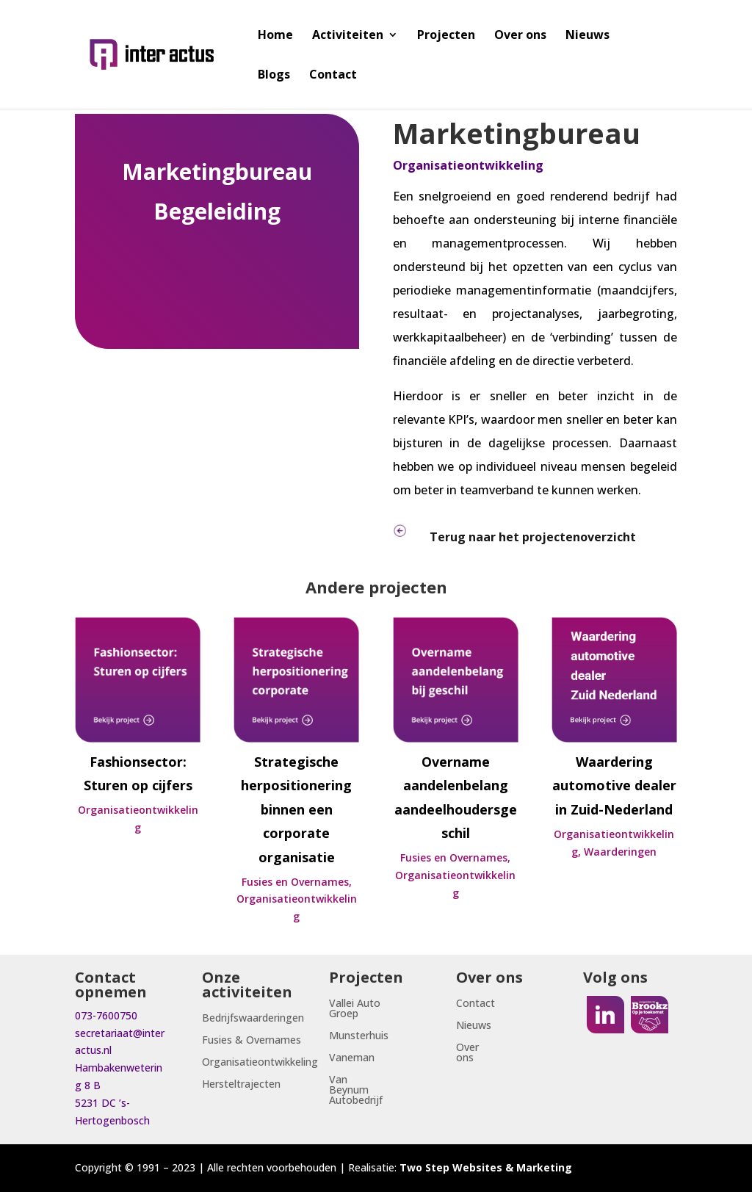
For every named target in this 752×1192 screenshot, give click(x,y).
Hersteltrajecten (241, 1085)
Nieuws (587, 36)
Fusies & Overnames (251, 1041)
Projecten (446, 36)
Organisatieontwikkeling (468, 165)
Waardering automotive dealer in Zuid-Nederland (614, 785)
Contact (333, 75)
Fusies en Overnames (295, 882)
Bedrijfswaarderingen (253, 1019)
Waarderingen (620, 852)
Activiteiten (347, 36)
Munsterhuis (358, 1036)
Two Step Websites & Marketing (486, 1167)
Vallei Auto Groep (354, 1009)
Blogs (274, 75)
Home (275, 36)
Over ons (520, 36)
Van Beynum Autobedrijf (356, 1090)
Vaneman (352, 1058)
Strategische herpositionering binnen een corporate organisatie (296, 809)
